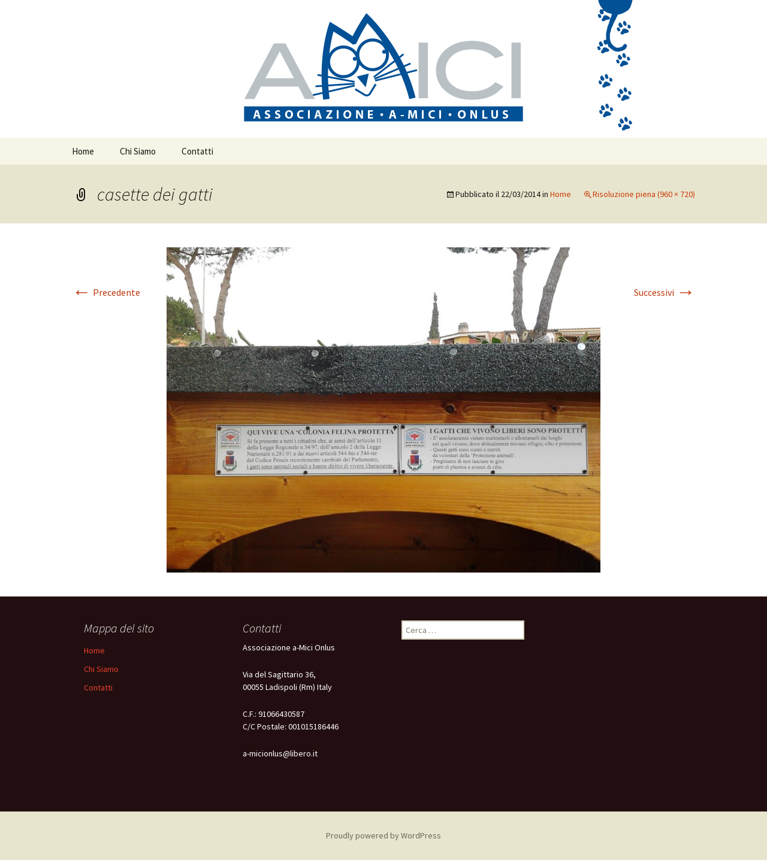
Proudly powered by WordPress (383, 835)
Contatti (197, 151)
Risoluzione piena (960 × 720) (644, 194)
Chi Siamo (138, 151)
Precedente (106, 292)
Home (83, 151)
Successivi (664, 292)
